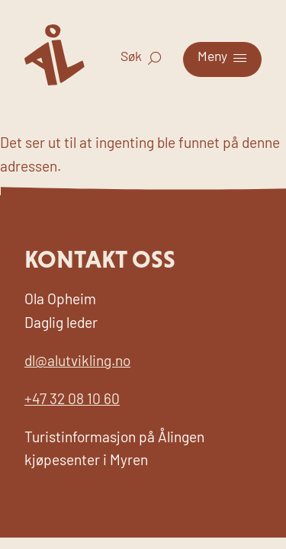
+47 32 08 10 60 (72, 400)
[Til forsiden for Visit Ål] (54, 82)
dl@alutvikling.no (77, 362)
